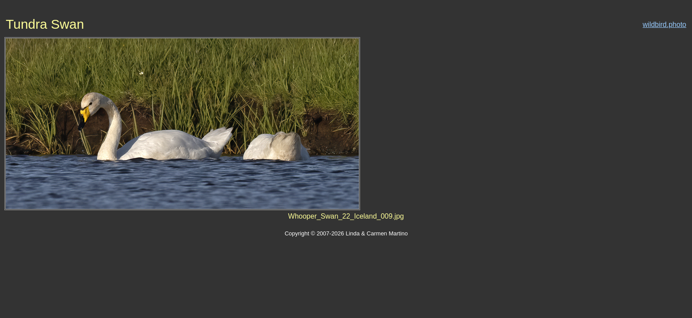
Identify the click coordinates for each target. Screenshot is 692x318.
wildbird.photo (664, 24)
